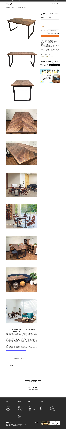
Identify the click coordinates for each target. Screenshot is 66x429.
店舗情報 (54, 0)
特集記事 (37, 3)
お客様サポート (58, 0)
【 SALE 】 (49, 3)
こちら (22, 365)
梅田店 (51, 407)
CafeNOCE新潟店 (52, 411)
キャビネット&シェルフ (32, 409)
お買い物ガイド (20, 411)
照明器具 (30, 411)
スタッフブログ (20, 410)
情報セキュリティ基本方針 (9, 406)
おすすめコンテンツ (42, 3)
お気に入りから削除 (54, 32)
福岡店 (51, 409)
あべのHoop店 (52, 408)
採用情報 (7, 408)
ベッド (29, 407)
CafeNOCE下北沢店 (52, 410)
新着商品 (33, 3)
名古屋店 (51, 406)
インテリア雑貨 (50, 56)
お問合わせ (19, 417)
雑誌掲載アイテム (20, 407)
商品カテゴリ (28, 3)
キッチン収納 (45, 56)
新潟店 (41, 406)
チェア (42, 56)
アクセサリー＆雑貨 (31, 410)
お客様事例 (19, 406)
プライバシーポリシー (9, 407)
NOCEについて (8, 409)
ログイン (51, 67)
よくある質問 (19, 416)
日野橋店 (41, 411)
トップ (7, 7)
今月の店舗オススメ (20, 408)
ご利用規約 (7, 410)
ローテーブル (30, 408)
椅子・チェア (30, 406)
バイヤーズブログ (20, 409)
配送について (19, 415)
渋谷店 (41, 409)
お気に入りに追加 (53, 30)
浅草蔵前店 (41, 410)
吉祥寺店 (41, 407)
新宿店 (41, 408)
